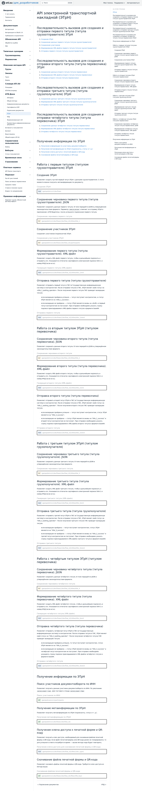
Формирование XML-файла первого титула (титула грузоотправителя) (69, 48)
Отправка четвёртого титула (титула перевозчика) (61, 131)
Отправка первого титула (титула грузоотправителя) (62, 51)
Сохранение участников (50, 45)
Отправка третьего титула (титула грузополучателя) (62, 105)
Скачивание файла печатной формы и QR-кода (59, 155)
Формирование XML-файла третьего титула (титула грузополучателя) (68, 102)
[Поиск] (57, 3)
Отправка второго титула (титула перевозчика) (60, 78)
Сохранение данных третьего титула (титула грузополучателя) (66, 99)
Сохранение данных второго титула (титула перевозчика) (64, 72)
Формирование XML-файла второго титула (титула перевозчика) (66, 75)
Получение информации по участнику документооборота (63, 146)
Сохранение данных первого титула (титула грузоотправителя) (66, 42)
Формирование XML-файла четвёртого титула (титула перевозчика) (68, 128)
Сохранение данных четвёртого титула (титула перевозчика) (65, 126)
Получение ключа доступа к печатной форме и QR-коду (63, 152)
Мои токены (108, 3)
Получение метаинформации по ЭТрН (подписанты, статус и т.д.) (67, 149)
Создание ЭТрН (47, 39)
